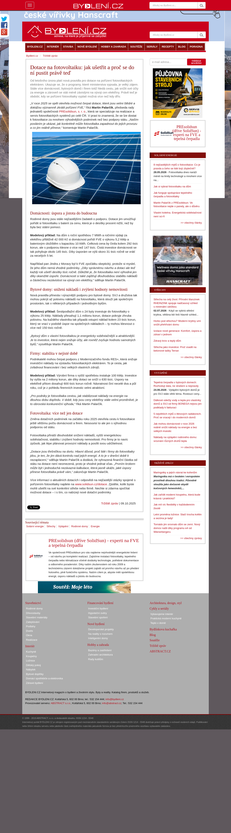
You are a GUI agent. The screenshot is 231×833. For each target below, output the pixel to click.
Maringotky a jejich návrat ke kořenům (175, 472)
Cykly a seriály (159, 608)
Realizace (31, 639)
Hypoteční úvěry (97, 613)
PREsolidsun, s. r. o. (72, 111)
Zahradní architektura (100, 654)
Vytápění (63, 526)
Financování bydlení (100, 603)
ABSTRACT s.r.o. (61, 703)
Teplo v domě (158, 622)
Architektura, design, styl (166, 603)
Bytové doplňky (34, 674)
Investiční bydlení (98, 608)
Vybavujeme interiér (161, 614)
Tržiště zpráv (109, 503)
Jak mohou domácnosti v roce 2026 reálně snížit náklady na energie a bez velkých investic (175, 427)
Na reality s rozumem (100, 633)
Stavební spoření (98, 617)
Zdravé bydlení (34, 682)
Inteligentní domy (98, 638)
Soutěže (155, 640)
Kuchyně (31, 651)
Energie (95, 526)
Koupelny (31, 656)
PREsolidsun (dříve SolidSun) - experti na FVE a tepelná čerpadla (93, 543)
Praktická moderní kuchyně (166, 618)
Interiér (30, 646)
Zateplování (32, 621)
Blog (153, 635)
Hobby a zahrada (98, 644)
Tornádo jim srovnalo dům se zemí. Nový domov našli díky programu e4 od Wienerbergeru (177, 528)
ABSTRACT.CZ (160, 651)
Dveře (29, 630)
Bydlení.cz (32, 55)
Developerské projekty (101, 629)
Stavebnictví (33, 603)
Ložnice (30, 660)
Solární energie (35, 526)
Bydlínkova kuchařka (163, 629)
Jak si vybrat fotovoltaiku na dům (172, 186)
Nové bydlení (96, 624)
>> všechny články (191, 222)
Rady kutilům (95, 659)
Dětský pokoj (33, 665)
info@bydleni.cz (115, 699)
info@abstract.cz (111, 703)
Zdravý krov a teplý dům (167, 340)
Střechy (51, 526)
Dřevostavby (33, 613)
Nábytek (31, 669)
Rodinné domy (79, 526)
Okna (29, 635)
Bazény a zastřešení (100, 650)
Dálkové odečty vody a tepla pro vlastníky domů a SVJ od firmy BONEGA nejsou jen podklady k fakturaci (178, 404)
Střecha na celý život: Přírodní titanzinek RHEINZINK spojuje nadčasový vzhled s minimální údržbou (177, 303)
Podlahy (30, 626)
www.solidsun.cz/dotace (91, 484)
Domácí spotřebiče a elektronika (44, 678)
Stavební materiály (36, 617)
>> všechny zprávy (191, 538)
